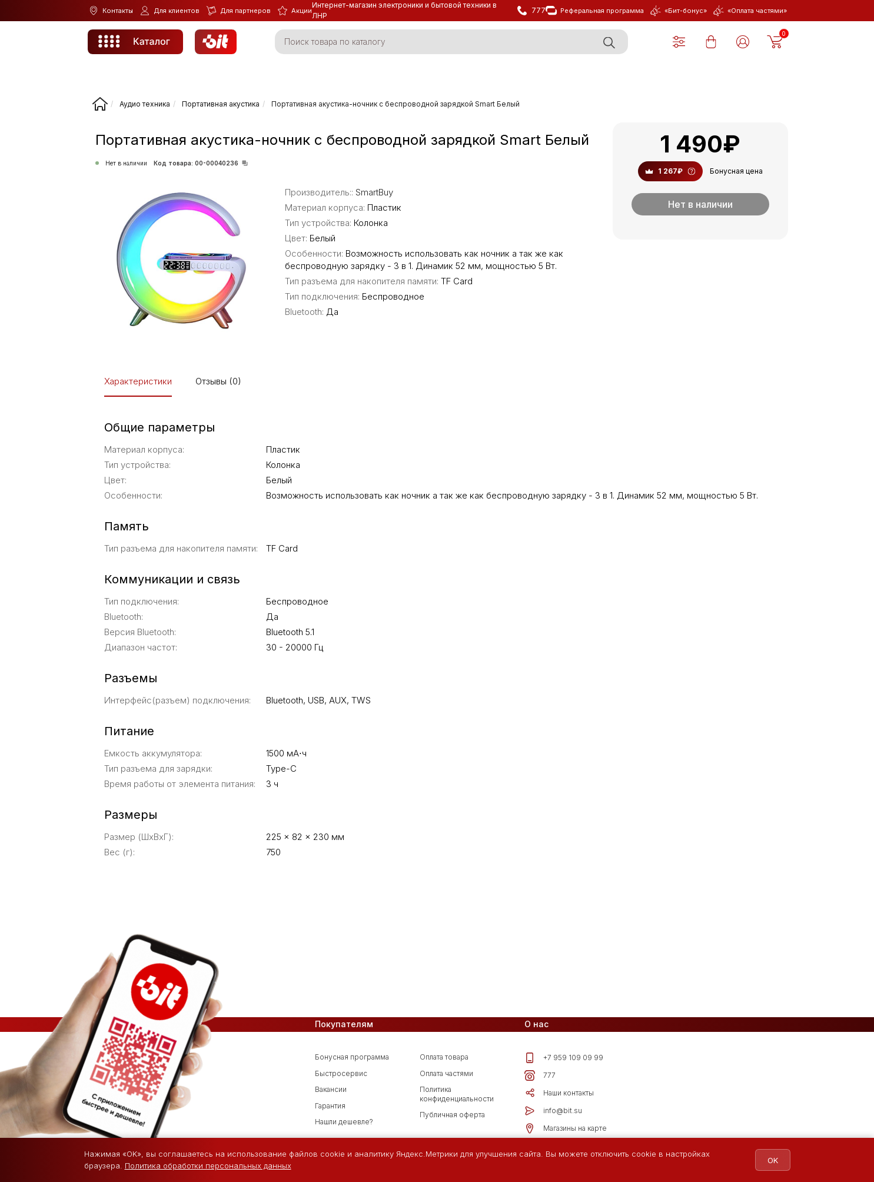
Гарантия (330, 1105)
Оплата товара (444, 1056)
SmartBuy (374, 192)
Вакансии (331, 1089)
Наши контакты (559, 1093)
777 (540, 1075)
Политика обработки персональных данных (208, 1165)
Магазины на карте (565, 1128)
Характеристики (138, 381)
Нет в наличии (700, 204)
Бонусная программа (352, 1056)
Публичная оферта (452, 1114)
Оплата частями (446, 1073)
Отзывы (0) (218, 381)
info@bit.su (553, 1110)
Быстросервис (341, 1073)
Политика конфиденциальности (457, 1094)
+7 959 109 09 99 (563, 1057)
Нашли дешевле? (344, 1121)
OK (768, 1160)
